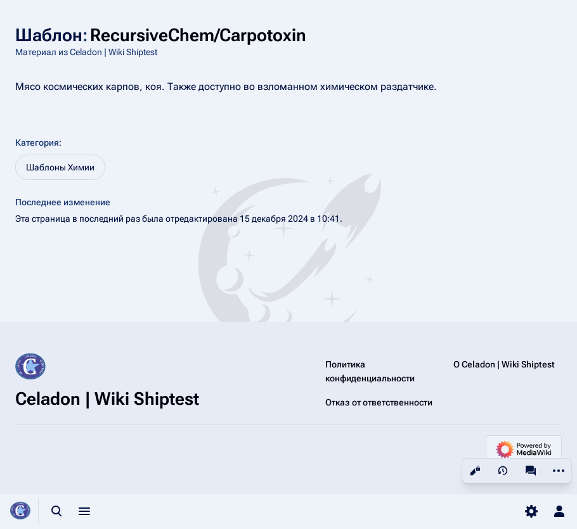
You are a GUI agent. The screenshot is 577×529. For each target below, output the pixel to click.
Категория (37, 142)
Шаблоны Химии (60, 167)
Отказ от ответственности (378, 402)
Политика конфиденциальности (370, 371)
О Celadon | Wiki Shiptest (504, 364)
